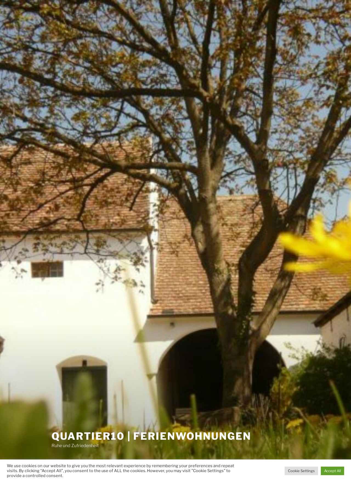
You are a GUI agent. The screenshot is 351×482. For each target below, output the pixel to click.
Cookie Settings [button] (301, 471)
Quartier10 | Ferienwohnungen (151, 436)
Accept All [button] (332, 471)
